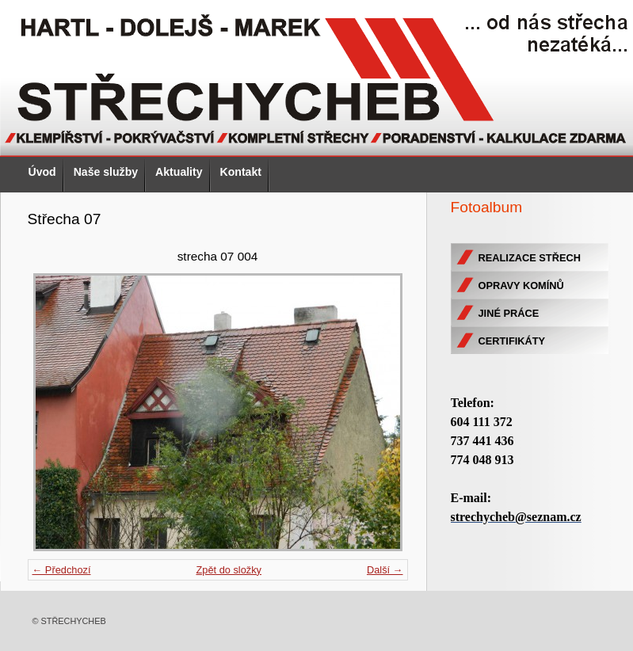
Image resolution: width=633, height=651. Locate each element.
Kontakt (240, 172)
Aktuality (178, 172)
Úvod (42, 172)
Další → (385, 570)
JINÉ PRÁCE (509, 313)
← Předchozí (61, 570)
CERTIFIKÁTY (512, 341)
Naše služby (106, 172)
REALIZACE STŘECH (530, 258)
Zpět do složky (228, 570)
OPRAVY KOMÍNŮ (521, 285)
